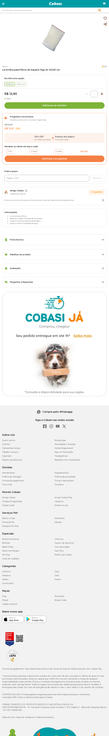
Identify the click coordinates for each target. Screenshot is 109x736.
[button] (3, 3)
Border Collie (60, 600)
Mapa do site (8, 717)
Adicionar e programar (54, 158)
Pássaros (6, 575)
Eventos (6, 444)
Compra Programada (12, 501)
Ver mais (84, 151)
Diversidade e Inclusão (65, 444)
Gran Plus (58, 551)
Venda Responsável (63, 448)
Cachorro (6, 571)
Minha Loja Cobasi (62, 554)
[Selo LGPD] (12, 662)
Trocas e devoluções (64, 480)
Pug (4, 596)
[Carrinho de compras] (104, 3)
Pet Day (6, 554)
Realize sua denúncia (12, 460)
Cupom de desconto (64, 543)
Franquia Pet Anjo (10, 526)
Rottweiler (59, 596)
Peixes (57, 579)
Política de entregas (11, 477)
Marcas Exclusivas (10, 539)
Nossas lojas (60, 440)
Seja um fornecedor (63, 452)
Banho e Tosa (8, 518)
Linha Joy (58, 539)
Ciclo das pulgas (61, 547)
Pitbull (5, 600)
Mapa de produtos (45, 717)
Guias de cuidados (10, 558)
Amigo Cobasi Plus (63, 497)
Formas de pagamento (13, 480)
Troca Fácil (7, 484)
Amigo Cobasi (8, 497)
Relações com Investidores (67, 460)
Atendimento (8, 473)
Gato (56, 571)
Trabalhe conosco (10, 452)
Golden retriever (9, 604)
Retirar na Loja (61, 505)
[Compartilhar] (105, 24)
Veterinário (59, 518)
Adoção (58, 522)
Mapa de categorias (25, 717)
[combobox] (54, 10)
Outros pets (7, 583)
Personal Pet (8, 522)
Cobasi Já (58, 501)
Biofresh (6, 543)
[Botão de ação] (103, 200)
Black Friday (7, 547)
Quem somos (8, 440)
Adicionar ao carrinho (55, 105)
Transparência (60, 456)
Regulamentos (61, 473)
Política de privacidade (65, 477)
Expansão (6, 456)
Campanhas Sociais (11, 448)
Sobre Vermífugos (10, 551)
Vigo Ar (5, 66)
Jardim (5, 579)
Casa (56, 575)
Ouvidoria (58, 484)
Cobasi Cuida (8, 505)
